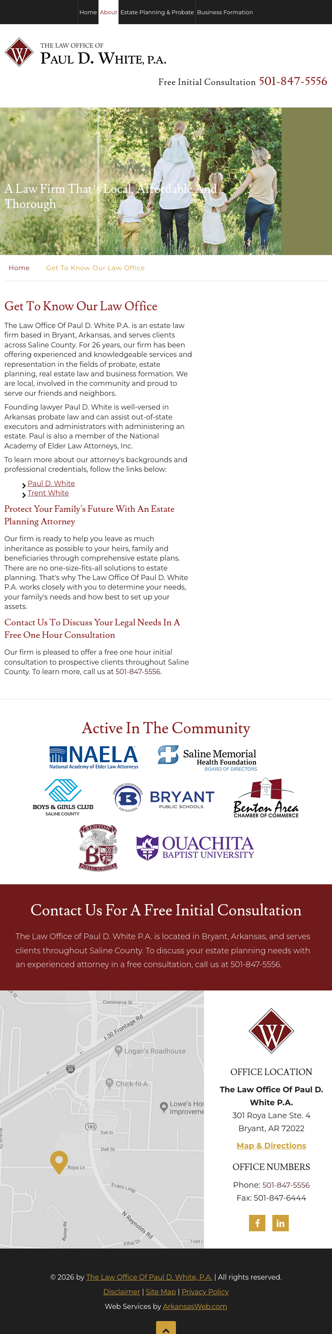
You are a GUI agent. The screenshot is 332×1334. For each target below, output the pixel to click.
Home (88, 12)
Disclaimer (121, 1261)
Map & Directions (271, 1115)
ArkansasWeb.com (195, 1276)
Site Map (161, 1261)
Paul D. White (51, 453)
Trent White (48, 462)
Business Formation (225, 12)
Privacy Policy (205, 1261)
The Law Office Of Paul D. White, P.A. (149, 1247)
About (108, 12)
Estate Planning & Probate (157, 12)
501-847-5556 (297, 51)
